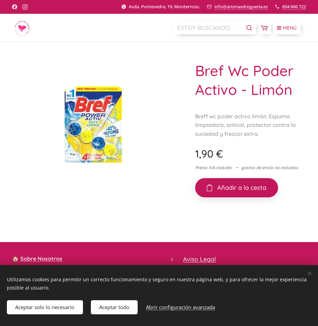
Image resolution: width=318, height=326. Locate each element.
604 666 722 (294, 6)
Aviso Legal (199, 259)
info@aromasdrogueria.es (241, 6)
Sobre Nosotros (41, 258)
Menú (287, 28)
